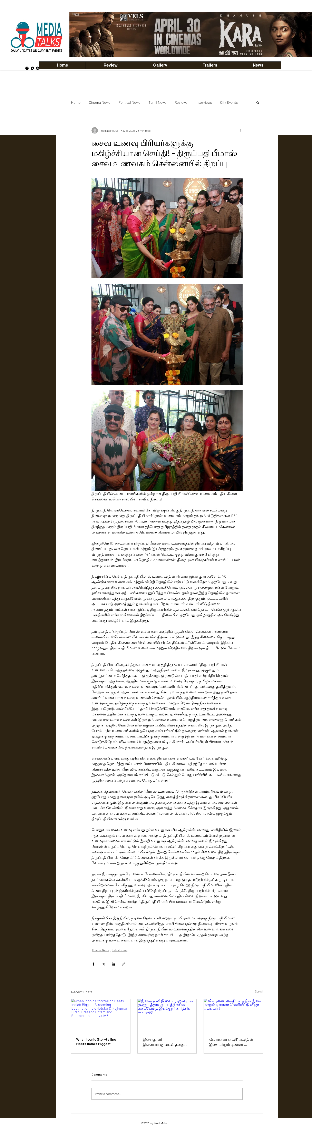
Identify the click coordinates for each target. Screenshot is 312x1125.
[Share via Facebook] (93, 964)
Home (76, 102)
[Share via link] (123, 964)
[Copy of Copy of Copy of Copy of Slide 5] (203, 48)
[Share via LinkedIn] (113, 964)
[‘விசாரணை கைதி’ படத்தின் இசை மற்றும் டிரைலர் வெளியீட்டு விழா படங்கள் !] (233, 1015)
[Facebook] (27, 68)
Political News (129, 102)
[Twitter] (32, 68)
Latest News (119, 950)
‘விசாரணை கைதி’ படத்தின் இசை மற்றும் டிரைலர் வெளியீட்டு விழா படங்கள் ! (232, 1042)
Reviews (181, 102)
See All (259, 991)
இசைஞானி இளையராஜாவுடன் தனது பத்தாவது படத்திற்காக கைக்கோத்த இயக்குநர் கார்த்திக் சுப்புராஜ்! (163, 1042)
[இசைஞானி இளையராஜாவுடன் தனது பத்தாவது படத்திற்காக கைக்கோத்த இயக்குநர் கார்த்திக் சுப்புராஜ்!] (167, 1015)
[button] (160, 65)
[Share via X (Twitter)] (103, 964)
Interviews (204, 102)
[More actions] (240, 130)
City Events (229, 102)
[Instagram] (37, 68)
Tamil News (157, 102)
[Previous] (79, 34)
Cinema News (99, 102)
